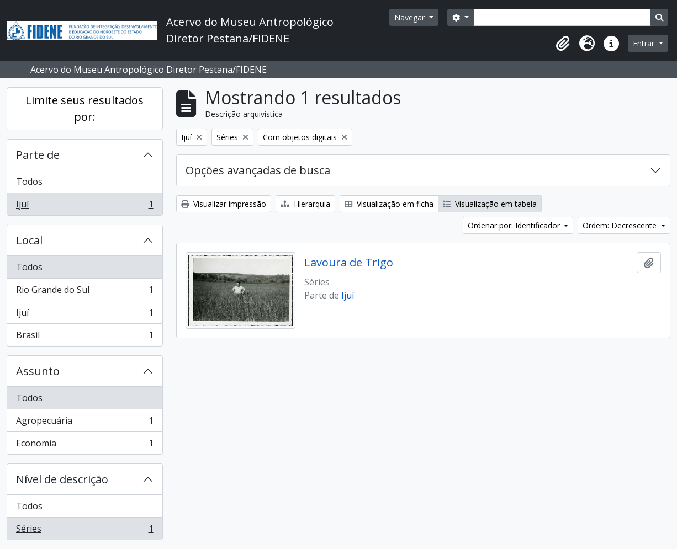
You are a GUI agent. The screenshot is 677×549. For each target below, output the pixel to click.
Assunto (38, 371)
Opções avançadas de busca (258, 170)
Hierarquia (305, 204)
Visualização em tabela (490, 204)
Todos (29, 181)
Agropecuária (84, 423)
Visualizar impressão (223, 204)
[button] (563, 43)
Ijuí (84, 206)
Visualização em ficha (389, 204)
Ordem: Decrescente (621, 225)
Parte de (38, 154)
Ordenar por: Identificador (515, 225)
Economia (84, 445)
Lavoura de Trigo (348, 262)
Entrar (645, 43)
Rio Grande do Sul (84, 292)
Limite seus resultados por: (84, 108)
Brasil (84, 337)
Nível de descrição (62, 479)
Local (29, 240)
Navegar (410, 17)
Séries (84, 531)
